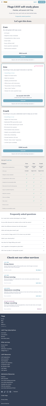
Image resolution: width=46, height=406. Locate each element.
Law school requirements (7, 382)
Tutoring (3, 347)
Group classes (4, 345)
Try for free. (9, 160)
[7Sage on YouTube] (2, 392)
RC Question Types (5, 366)
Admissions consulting (6, 348)
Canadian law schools (6, 384)
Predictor (3, 376)
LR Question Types (5, 364)
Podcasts (16, 391)
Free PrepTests (4, 361)
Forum (2, 318)
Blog (2, 320)
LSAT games (4, 370)
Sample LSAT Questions (6, 362)
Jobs (2, 322)
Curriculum (3, 332)
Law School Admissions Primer (8, 388)
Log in (35, 2)
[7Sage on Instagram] (7, 392)
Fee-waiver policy (5, 338)
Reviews (3, 336)
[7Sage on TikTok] (5, 392)
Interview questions (6, 386)
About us (3, 324)
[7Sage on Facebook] (10, 392)
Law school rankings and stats (8, 380)
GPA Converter (4, 378)
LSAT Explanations (5, 357)
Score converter (5, 359)
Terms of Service (5, 403)
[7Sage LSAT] (5, 2)
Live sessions (4, 334)
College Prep (5, 350)
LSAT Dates (4, 368)
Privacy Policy (4, 399)
